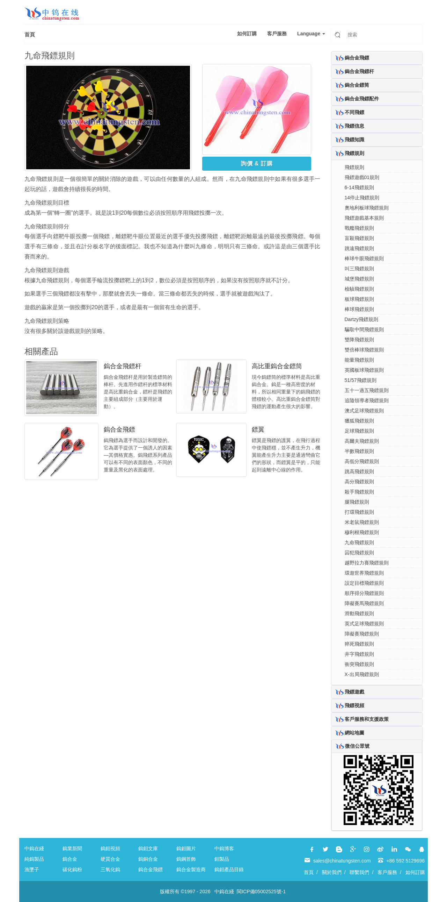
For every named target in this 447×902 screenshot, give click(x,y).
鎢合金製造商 (191, 869)
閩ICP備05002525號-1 (261, 891)
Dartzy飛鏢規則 (361, 319)
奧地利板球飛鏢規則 (367, 208)
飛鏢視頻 (354, 705)
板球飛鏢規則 (359, 299)
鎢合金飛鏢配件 (362, 98)
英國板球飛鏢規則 (364, 370)
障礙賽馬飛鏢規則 (364, 603)
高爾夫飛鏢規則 (362, 441)
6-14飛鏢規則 (359, 187)
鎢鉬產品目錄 (229, 869)
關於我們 (332, 872)
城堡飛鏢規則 (359, 279)
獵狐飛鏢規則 (359, 421)
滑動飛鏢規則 (359, 613)
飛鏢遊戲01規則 (362, 177)
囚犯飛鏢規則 (359, 552)
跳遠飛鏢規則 (359, 248)
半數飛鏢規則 (359, 451)
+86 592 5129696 (406, 861)
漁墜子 (31, 869)
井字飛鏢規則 (359, 654)
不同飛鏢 (354, 112)
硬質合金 (110, 859)
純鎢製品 (34, 859)
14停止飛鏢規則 (362, 197)
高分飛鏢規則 (359, 481)
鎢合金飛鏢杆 (122, 366)
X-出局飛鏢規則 (362, 674)
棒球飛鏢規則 (359, 309)
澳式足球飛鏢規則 (364, 410)
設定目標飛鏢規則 (364, 583)
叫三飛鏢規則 (359, 268)
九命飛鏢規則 (359, 542)
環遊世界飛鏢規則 (364, 573)
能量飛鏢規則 (359, 360)
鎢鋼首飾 (186, 859)
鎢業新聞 (72, 848)
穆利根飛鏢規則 (362, 532)
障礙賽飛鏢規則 (362, 634)
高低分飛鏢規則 (362, 461)
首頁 (29, 34)
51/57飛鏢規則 (360, 380)
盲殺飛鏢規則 (359, 238)
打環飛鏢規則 (359, 512)
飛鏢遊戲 (354, 692)
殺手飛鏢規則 (359, 492)
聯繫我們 (359, 872)
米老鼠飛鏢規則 (362, 522)
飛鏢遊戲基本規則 (364, 218)
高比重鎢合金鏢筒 (277, 366)
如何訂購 (247, 33)
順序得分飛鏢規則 (364, 593)
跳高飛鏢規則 (359, 471)
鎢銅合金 (148, 859)
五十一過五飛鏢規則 (367, 390)
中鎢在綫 (34, 848)
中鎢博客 (224, 848)
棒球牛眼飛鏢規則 (364, 258)
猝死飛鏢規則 (359, 644)
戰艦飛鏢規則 (359, 228)
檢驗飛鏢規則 (359, 289)
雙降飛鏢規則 (359, 339)
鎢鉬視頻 (110, 848)
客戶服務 (277, 33)
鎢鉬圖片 (186, 848)
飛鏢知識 (354, 139)
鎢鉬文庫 (148, 848)
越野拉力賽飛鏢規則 (367, 563)
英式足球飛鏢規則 (364, 623)
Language (311, 33)
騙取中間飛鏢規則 (364, 329)
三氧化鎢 (110, 869)
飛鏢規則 (354, 153)
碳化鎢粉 (72, 869)
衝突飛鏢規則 (359, 664)
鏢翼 (258, 429)
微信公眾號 (357, 746)
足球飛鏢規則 (359, 431)
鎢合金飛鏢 (119, 429)
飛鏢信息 (354, 126)
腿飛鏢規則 (357, 502)
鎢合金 (70, 859)
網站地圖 (354, 733)
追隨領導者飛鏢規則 (367, 400)
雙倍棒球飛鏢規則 (364, 350)
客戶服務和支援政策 (367, 719)
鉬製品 (221, 859)
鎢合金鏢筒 (357, 85)
